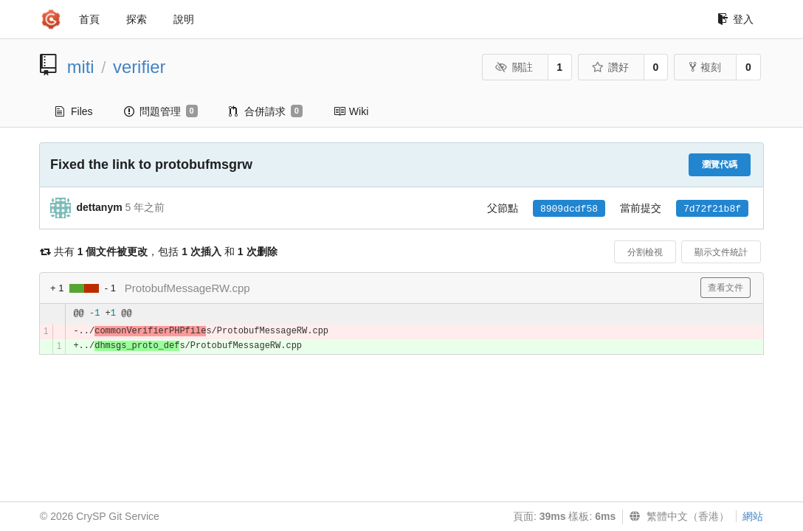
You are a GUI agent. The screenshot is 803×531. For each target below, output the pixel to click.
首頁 (89, 19)
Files (74, 111)
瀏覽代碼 (719, 164)
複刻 (705, 67)
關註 (514, 67)
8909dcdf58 (569, 209)
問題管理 (161, 111)
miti (80, 67)
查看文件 (725, 287)
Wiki (351, 111)
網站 (752, 516)
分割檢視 (645, 252)
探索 (136, 19)
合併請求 (266, 111)
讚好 (610, 67)
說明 (183, 19)
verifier (139, 67)
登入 (735, 19)
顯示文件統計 (721, 252)
